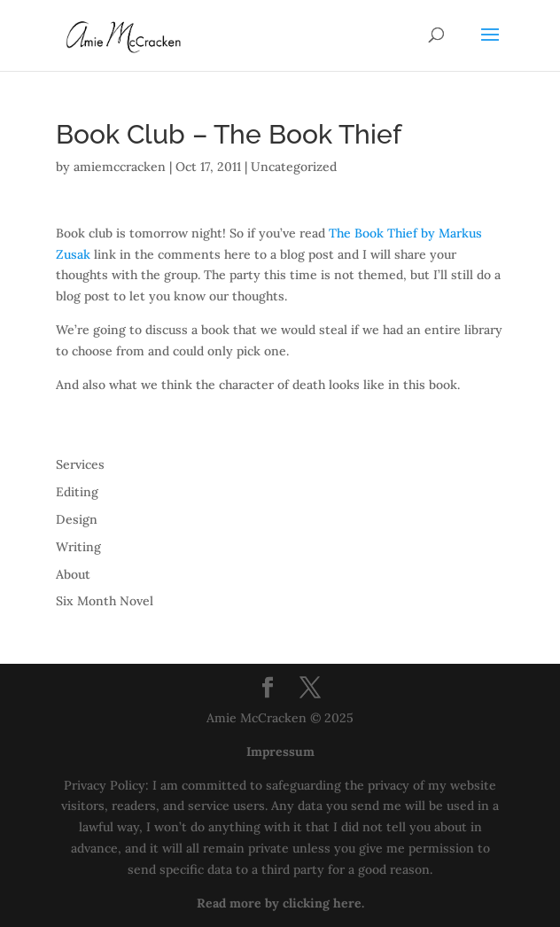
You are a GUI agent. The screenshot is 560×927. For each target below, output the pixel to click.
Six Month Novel (104, 601)
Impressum (280, 752)
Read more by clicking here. (280, 903)
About (73, 574)
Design (76, 519)
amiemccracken (120, 167)
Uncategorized (294, 167)
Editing (77, 492)
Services (80, 464)
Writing (78, 547)
